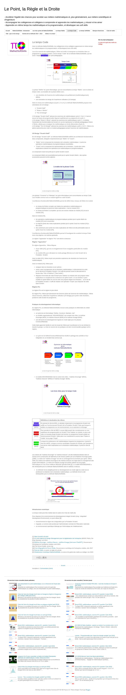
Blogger (88, 690)
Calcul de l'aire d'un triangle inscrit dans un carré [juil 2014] (34, 615)
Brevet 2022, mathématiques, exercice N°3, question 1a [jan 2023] (94, 594)
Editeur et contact (50, 33)
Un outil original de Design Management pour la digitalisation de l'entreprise (58, 538)
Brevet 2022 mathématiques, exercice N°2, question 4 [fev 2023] (93, 646)
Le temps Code (72, 30)
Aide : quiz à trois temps (12, 33)
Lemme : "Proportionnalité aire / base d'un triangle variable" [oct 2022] (95, 635)
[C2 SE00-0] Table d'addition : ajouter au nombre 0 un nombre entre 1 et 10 (96, 625)
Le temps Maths (60, 30)
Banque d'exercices (98, 30)
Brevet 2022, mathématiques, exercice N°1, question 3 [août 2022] (37, 625)
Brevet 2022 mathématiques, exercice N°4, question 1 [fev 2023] (93, 677)
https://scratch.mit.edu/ (41, 536)
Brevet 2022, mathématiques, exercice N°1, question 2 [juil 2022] (36, 646)
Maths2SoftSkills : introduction (21, 30)
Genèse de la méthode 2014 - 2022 (32, 33)
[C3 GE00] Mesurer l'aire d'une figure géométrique (89, 656)
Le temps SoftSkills (84, 30)
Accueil (8, 30)
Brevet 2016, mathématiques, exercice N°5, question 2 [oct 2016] (36, 635)
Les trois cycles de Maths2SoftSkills (42, 30)
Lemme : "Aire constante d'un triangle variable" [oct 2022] (34, 677)
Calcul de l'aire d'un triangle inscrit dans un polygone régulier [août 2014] (38, 604)
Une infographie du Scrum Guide (45, 548)
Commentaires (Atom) (46, 568)
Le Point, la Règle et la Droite (32, 9)
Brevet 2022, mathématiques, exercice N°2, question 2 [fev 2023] (93, 615)
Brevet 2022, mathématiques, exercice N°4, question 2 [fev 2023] (93, 666)
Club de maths (111, 30)
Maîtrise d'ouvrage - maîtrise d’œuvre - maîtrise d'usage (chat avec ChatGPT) (58, 542)
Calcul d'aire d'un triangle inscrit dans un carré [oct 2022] (34, 666)
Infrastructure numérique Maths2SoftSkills (47, 552)
